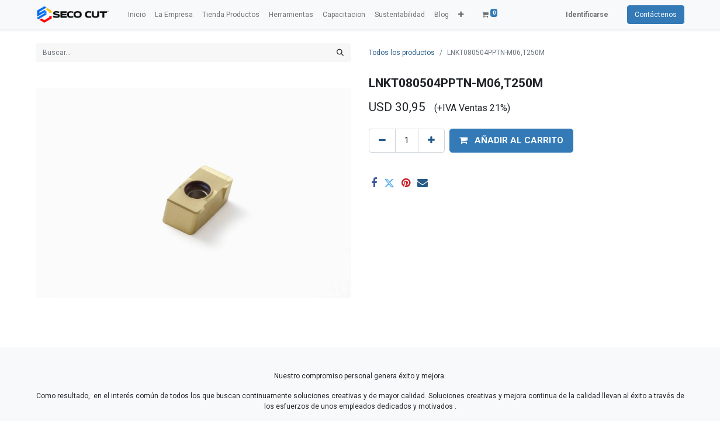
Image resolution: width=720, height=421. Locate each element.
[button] (461, 15)
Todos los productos (402, 53)
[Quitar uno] (382, 141)
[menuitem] (136, 15)
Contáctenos (656, 15)
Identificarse (587, 15)
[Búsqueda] (340, 52)
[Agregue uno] (431, 141)
